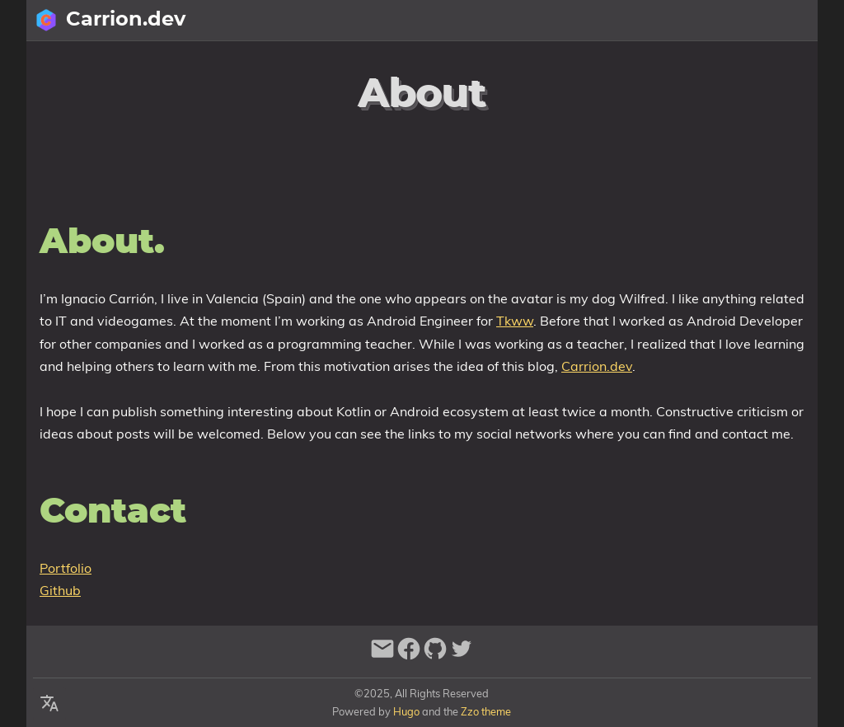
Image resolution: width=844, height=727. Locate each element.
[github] (435, 655)
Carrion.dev (596, 366)
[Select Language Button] (648, 20)
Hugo (406, 711)
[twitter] (461, 655)
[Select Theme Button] (689, 20)
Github (60, 590)
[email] (382, 655)
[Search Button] (607, 20)
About (738, 20)
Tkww (514, 320)
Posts (791, 20)
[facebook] (409, 655)
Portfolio (65, 568)
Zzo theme (486, 711)
